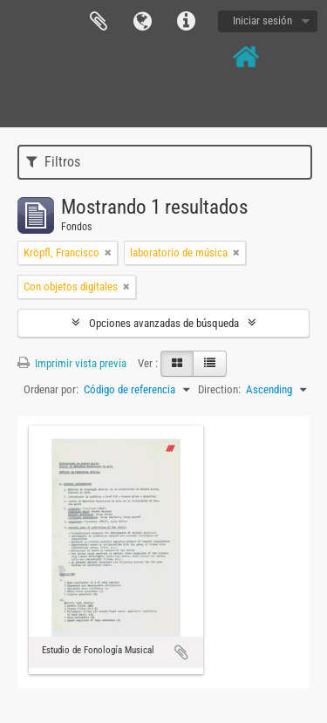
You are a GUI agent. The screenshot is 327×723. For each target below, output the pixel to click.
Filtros (53, 161)
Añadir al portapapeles (181, 652)
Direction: (219, 389)
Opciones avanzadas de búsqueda (164, 323)
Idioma (142, 22)
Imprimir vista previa (71, 363)
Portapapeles (98, 22)
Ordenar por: (51, 389)
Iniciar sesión (262, 20)
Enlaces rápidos (186, 22)
